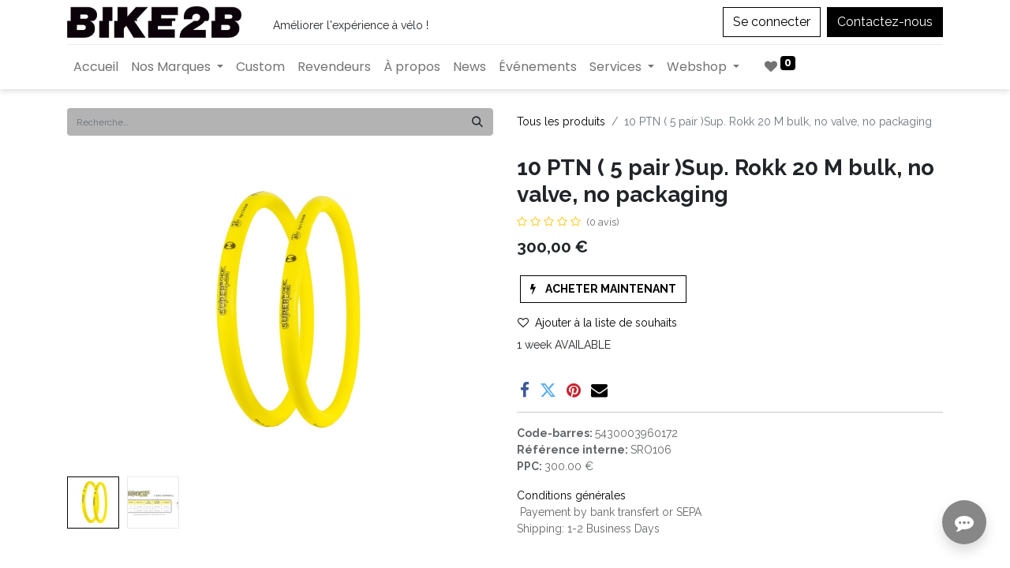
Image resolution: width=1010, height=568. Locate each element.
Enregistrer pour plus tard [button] (602, 413)
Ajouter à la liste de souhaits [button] (597, 322)
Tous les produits (561, 121)
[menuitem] (96, 67)
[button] (603, 289)
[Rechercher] (477, 122)
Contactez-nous (885, 21)
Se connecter (771, 21)
